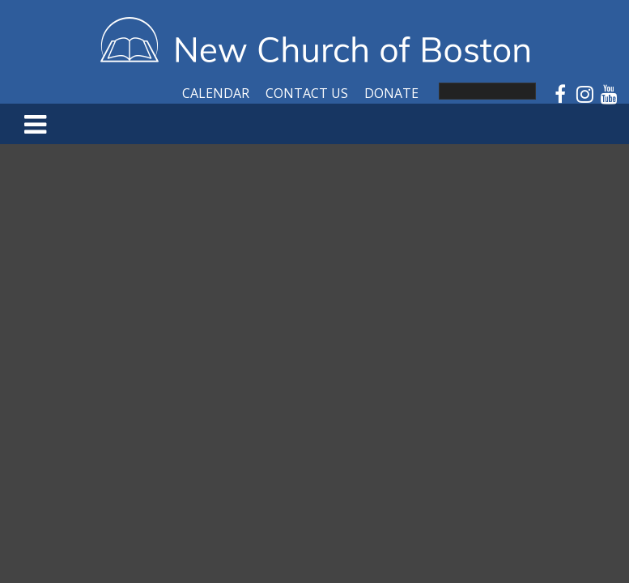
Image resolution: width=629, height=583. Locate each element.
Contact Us (307, 93)
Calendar (215, 93)
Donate (391, 93)
